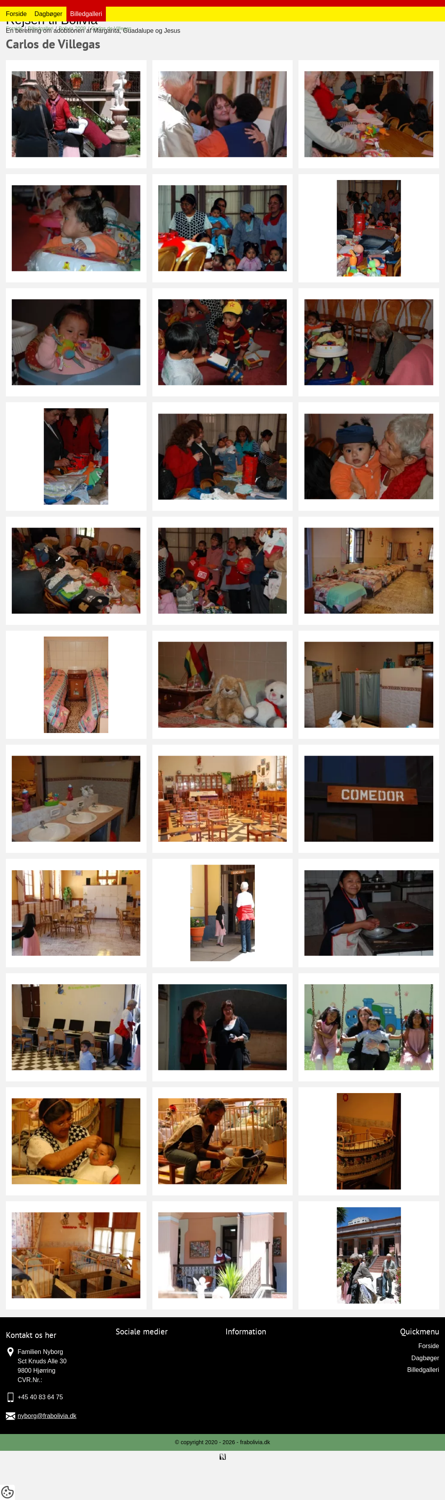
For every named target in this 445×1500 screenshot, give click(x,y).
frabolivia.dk (255, 1480)
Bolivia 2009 (72, 67)
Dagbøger (48, 52)
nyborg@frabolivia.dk (47, 1454)
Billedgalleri (86, 52)
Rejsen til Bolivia (52, 20)
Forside (16, 52)
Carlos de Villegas (111, 67)
